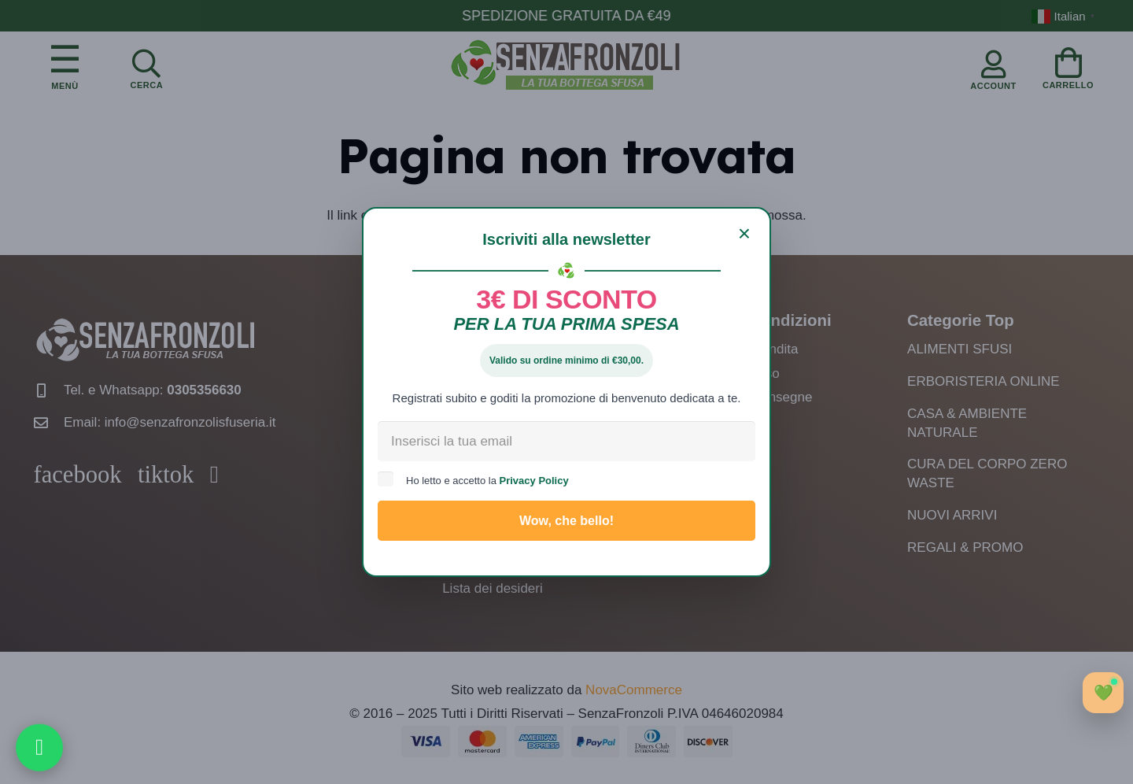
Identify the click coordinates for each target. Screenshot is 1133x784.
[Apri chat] (1103, 692)
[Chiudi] (744, 233)
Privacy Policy (534, 480)
